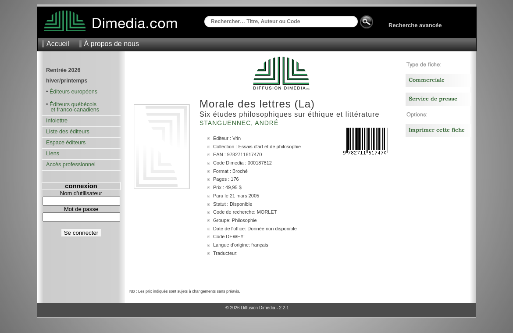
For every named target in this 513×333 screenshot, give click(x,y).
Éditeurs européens (73, 92)
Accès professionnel (71, 164)
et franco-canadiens (72, 110)
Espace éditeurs (66, 143)
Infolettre (57, 121)
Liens (52, 153)
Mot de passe (81, 209)
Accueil (57, 43)
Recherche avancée (415, 25)
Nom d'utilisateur (81, 193)
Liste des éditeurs (67, 132)
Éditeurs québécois (73, 104)
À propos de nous (111, 43)
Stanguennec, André (240, 122)
